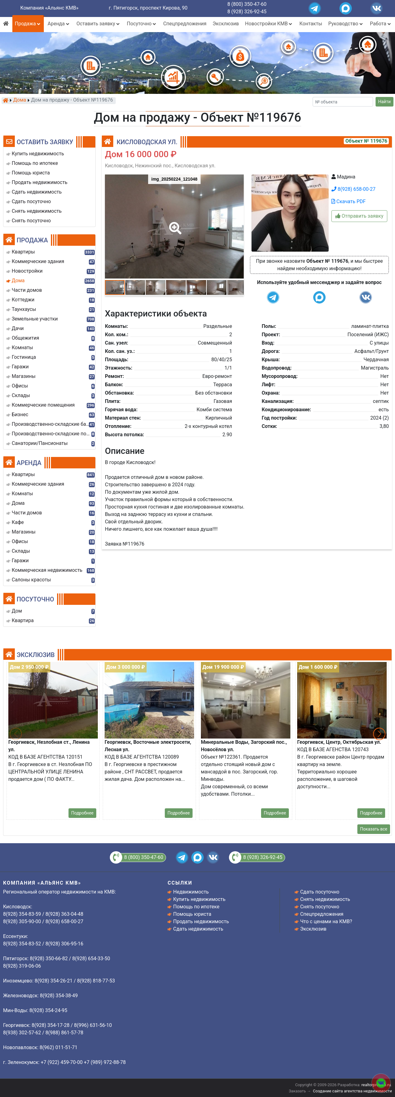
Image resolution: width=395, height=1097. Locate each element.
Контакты (310, 24)
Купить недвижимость (199, 899)
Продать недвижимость (201, 921)
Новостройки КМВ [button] (269, 24)
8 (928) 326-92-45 (247, 12)
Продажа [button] (28, 24)
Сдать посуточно (319, 892)
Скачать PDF (348, 201)
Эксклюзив (226, 24)
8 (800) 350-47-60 (247, 4)
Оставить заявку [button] (99, 24)
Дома (19, 100)
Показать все (373, 829)
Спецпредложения (184, 24)
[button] (174, 224)
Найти (384, 101)
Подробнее (82, 812)
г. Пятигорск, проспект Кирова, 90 (148, 8)
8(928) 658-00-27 (353, 189)
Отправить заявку (359, 216)
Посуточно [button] (142, 24)
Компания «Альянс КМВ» (49, 8)
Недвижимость (191, 892)
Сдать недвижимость (198, 929)
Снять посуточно (319, 907)
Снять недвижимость (325, 899)
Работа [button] (381, 24)
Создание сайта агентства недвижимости (352, 1091)
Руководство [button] (346, 24)
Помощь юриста (192, 914)
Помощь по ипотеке (196, 907)
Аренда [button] (59, 24)
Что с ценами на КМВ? (326, 921)
